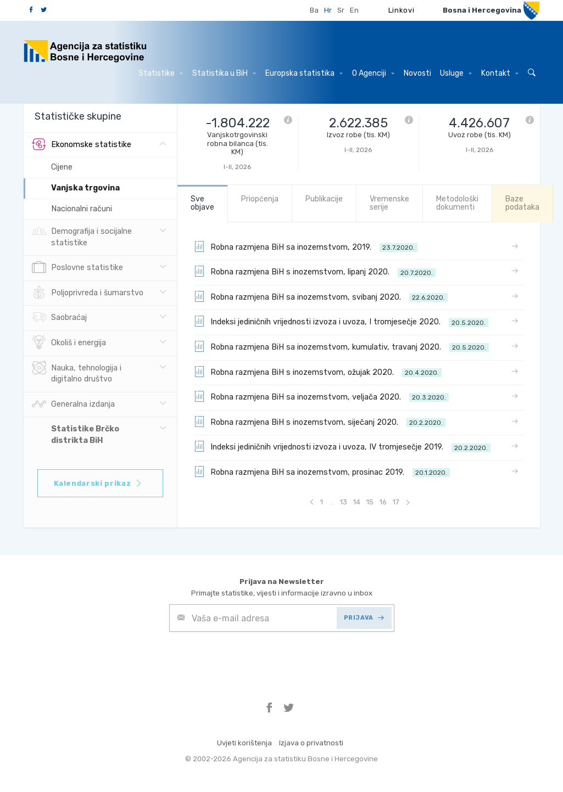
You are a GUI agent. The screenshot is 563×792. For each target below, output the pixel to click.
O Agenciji (373, 73)
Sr (340, 10)
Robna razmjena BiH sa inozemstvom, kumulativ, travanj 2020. (341, 346)
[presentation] (252, 658)
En (354, 10)
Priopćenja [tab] (259, 199)
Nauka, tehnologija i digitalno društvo (76, 372)
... (331, 502)
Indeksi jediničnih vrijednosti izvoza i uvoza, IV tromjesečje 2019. (342, 446)
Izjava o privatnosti (311, 743)
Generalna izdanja (73, 404)
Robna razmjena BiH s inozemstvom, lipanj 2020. (315, 271)
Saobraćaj (59, 318)
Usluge (456, 73)
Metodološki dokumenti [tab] (457, 203)
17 (396, 502)
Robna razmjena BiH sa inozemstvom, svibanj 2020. (321, 296)
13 (343, 502)
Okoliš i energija (69, 343)
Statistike (160, 73)
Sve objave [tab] (202, 203)
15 (370, 502)
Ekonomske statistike (81, 145)
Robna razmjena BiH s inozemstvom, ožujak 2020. (318, 371)
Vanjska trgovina (85, 188)
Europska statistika (304, 73)
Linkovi (401, 10)
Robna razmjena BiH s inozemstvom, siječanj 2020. (319, 421)
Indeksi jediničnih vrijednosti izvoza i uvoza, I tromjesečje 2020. (341, 321)
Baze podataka (522, 203)
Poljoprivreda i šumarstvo (87, 293)
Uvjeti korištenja (244, 743)
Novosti (417, 73)
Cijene (62, 167)
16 (383, 502)
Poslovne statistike (77, 268)
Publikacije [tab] (324, 199)
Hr (328, 10)
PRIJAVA (364, 617)
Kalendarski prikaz (98, 483)
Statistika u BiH (224, 73)
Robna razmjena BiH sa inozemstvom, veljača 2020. (321, 396)
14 (356, 502)
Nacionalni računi (81, 209)
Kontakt (500, 73)
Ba (314, 10)
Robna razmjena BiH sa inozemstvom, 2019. (305, 246)
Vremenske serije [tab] (389, 203)
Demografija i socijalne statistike (82, 236)
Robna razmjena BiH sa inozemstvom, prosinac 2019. (322, 471)
